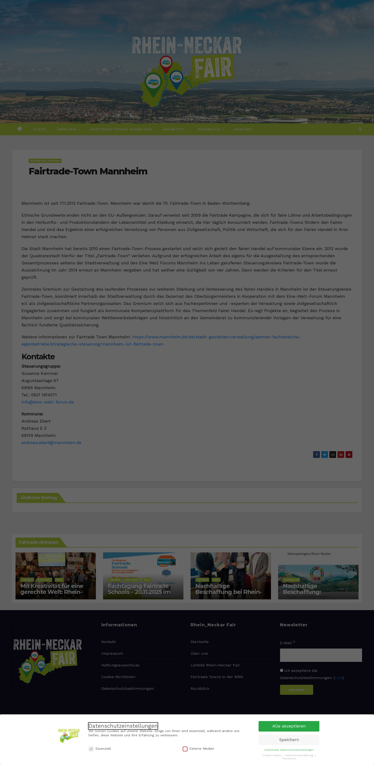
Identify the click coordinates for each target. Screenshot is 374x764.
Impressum (289, 758)
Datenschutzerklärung (299, 755)
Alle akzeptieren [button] (289, 726)
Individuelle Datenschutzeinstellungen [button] (289, 749)
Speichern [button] (289, 739)
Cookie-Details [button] (272, 755)
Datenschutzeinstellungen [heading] (123, 726)
